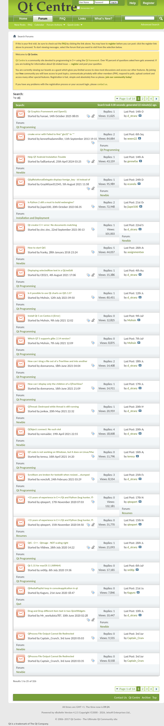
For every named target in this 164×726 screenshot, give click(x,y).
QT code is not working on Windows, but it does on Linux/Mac (61, 452)
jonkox (44, 411)
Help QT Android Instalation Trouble (47, 156)
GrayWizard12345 (50, 184)
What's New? (103, 18)
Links (82, 18)
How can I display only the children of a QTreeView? (55, 383)
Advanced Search (150, 24)
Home (23, 18)
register (75, 63)
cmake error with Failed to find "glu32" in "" (51, 134)
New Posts (19, 24)
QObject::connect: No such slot (44, 429)
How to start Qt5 (37, 247)
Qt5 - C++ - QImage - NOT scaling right (48, 542)
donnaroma (47, 366)
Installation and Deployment (32, 218)
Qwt (18, 604)
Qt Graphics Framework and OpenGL (47, 111)
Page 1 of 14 (127, 98)
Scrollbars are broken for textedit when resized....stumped (59, 474)
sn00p (43, 570)
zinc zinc (45, 229)
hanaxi (44, 116)
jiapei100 (45, 207)
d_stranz (132, 116)
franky (44, 252)
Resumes (127, 513)
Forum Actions (54, 24)
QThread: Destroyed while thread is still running (53, 406)
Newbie (20, 172)
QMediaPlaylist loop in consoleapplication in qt (53, 588)
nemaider (45, 434)
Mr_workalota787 (50, 615)
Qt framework (92, 60)
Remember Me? (85, 8)
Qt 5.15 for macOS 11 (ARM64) (44, 565)
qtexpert (45, 502)
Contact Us (120, 697)
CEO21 (44, 275)
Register (148, 3)
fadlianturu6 (47, 161)
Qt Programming (26, 127)
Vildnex (44, 547)
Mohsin (44, 297)
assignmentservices (138, 252)
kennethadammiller (51, 139)
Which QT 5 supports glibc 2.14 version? (49, 338)
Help (133, 3)
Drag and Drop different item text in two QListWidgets (56, 610)
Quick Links (73, 24)
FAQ (30, 24)
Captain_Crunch (49, 638)
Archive (146, 697)
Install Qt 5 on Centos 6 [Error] (44, 315)
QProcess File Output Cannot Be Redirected (51, 633)
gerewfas (132, 161)
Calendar (39, 24)
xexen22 (132, 138)
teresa (44, 456)
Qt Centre (20, 60)
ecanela (131, 184)
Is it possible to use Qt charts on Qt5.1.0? (50, 293)
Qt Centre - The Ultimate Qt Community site (93, 719)
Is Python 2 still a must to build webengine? (51, 202)
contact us (102, 84)
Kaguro (44, 593)
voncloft (45, 479)
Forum (42, 18)
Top (155, 697)
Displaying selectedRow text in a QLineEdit (50, 270)
